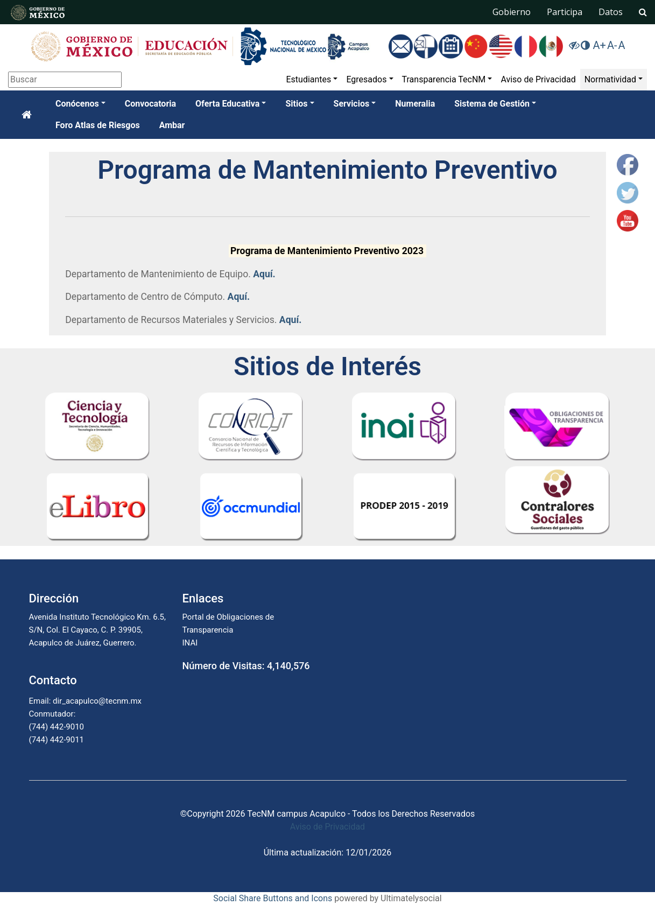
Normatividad (610, 79)
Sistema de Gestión (492, 104)
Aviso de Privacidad (538, 79)
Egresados (366, 79)
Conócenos (77, 104)
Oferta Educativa (227, 104)
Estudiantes (308, 79)
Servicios (352, 104)
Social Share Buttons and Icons (272, 898)
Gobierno (511, 12)
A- (612, 45)
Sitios (296, 104)
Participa (564, 12)
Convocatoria (150, 104)
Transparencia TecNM (444, 79)
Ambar (172, 125)
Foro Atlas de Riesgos (97, 125)
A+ (599, 45)
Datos (610, 12)
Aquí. (264, 274)
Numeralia (415, 104)
